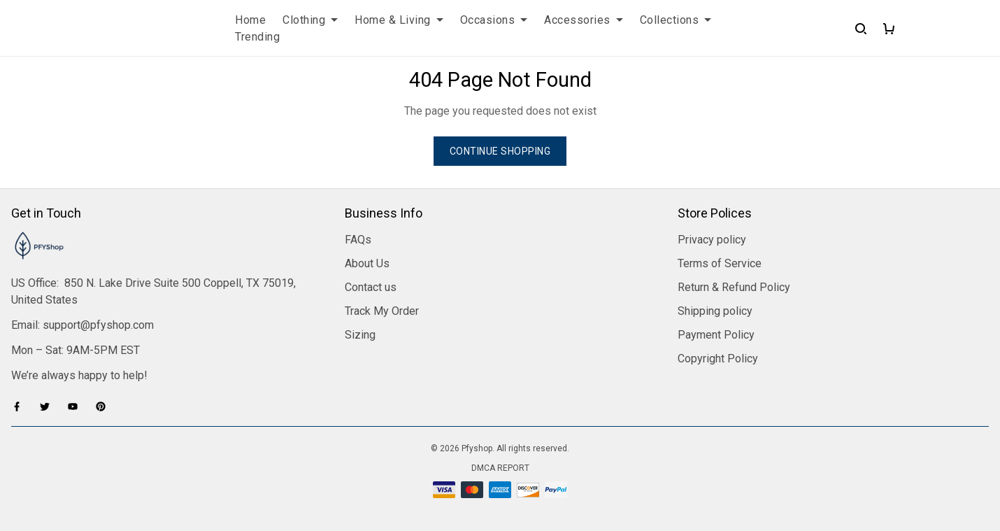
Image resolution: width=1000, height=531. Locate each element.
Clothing (310, 20)
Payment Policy (716, 334)
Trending (257, 36)
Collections (676, 20)
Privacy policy (712, 239)
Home (250, 20)
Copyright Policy (718, 358)
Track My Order (382, 311)
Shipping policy (715, 311)
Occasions (494, 20)
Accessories (583, 20)
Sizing (360, 334)
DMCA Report (500, 468)
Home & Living (399, 20)
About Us (367, 263)
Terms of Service (720, 263)
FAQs (358, 239)
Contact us (371, 287)
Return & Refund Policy (734, 287)
